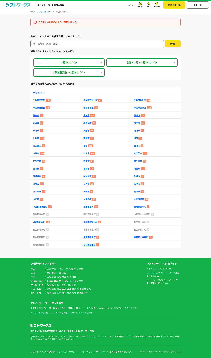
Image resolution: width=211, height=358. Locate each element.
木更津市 (87, 123)
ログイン (198, 4)
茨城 (71, 268)
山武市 (36, 199)
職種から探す (74, 308)
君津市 (36, 168)
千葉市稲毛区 (140, 100)
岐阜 (64, 272)
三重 (59, 272)
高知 (89, 288)
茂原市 (86, 130)
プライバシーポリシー (67, 351)
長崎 (59, 292)
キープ (149, 6)
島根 (54, 288)
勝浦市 (137, 145)
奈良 (69, 276)
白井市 (86, 183)
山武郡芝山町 (39, 222)
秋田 (71, 280)
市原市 (36, 153)
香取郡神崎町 (140, 206)
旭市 (136, 138)
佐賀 (54, 292)
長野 (74, 284)
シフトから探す (90, 308)
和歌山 (75, 276)
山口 (69, 288)
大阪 (49, 276)
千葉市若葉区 (39, 107)
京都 (59, 276)
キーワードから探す (39, 312)
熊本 (64, 292)
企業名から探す (131, 308)
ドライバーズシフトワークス (160, 268)
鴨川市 (86, 161)
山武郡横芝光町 (90, 222)
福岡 (49, 292)
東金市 (86, 138)
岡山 (59, 288)
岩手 (61, 280)
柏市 (85, 145)
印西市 (36, 183)
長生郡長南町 (89, 237)
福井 (64, 284)
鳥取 (49, 288)
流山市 (86, 153)
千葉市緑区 (88, 107)
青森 (56, 280)
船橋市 (137, 115)
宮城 (66, 280)
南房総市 (37, 191)
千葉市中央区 (39, 100)
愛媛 (84, 288)
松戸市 (137, 123)
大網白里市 (139, 199)
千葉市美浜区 (140, 107)
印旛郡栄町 (88, 206)
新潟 (49, 284)
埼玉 (61, 268)
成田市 (137, 130)
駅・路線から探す (57, 308)
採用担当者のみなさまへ (120, 351)
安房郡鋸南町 (89, 244)
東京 (49, 268)
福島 (81, 280)
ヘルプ (130, 5)
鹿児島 (80, 292)
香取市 (137, 191)
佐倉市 (36, 138)
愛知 (49, 272)
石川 (59, 284)
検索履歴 (157, 6)
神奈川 (55, 268)
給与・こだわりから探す (110, 308)
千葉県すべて (39, 92)
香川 (79, 288)
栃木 (76, 268)
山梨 (69, 284)
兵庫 (54, 276)
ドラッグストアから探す (81, 312)
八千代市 (138, 153)
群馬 (81, 268)
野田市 (36, 130)
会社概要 (34, 351)
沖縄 (86, 292)
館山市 (36, 123)
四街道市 (37, 176)
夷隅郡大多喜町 (141, 237)
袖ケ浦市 (87, 176)
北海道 (50, 280)
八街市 (137, 176)
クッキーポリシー (86, 351)
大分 (69, 292)
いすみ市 (87, 199)
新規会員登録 (174, 4)
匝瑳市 (86, 191)
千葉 (66, 268)
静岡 (54, 272)
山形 (76, 280)
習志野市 (37, 145)
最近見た (140, 6)
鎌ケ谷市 (138, 161)
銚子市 (36, 115)
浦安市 (137, 168)
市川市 (86, 115)
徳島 (74, 288)
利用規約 (51, 351)
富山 (54, 284)
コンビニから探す (59, 312)
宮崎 (74, 292)
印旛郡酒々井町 (40, 206)
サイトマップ (102, 351)
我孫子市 (37, 161)
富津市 (86, 168)
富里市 (137, 183)
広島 (64, 288)
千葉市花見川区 (90, 100)
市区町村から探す (38, 308)
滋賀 (64, 276)
